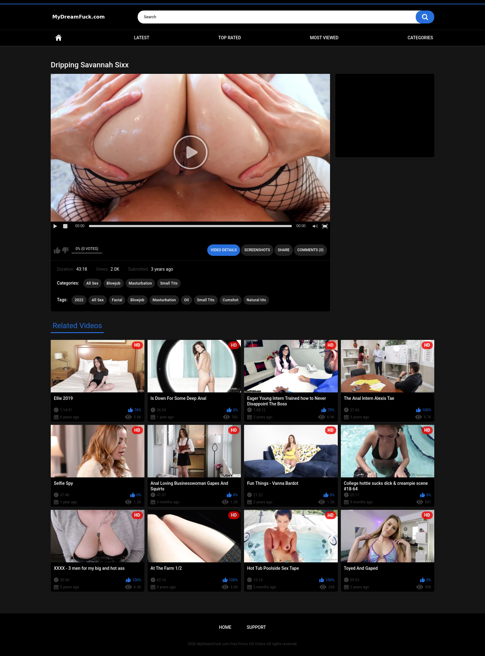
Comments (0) (310, 250)
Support (256, 627)
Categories (420, 37)
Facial (117, 300)
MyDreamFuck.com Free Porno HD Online (231, 644)
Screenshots (257, 250)
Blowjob (114, 283)
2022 (79, 300)
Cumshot (230, 300)
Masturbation (140, 283)
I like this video (57, 250)
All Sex (92, 283)
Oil (186, 300)
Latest (141, 37)
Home (58, 38)
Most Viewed (324, 37)
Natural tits (256, 300)
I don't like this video (65, 250)
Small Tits (169, 283)
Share (284, 250)
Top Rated (229, 37)
